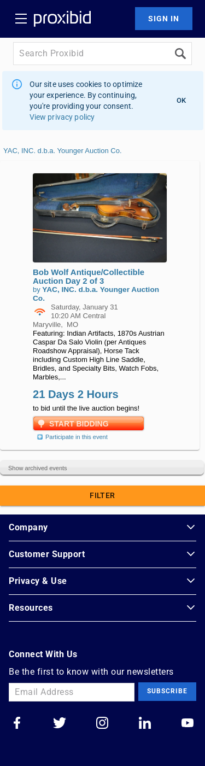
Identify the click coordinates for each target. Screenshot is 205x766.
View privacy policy (62, 117)
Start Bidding (79, 423)
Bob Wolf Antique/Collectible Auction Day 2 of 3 (88, 276)
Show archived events (37, 468)
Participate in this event (71, 437)
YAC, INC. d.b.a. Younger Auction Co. (62, 151)
